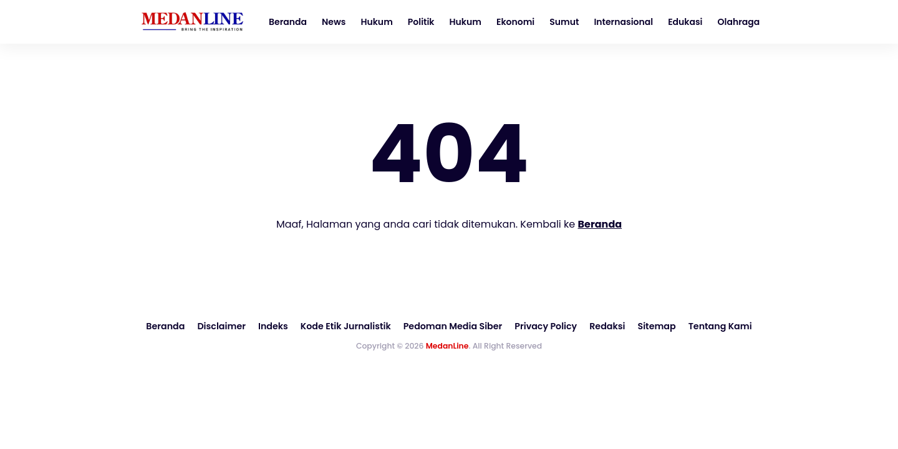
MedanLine (447, 345)
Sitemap (653, 326)
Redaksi (604, 326)
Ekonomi (515, 22)
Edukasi (685, 22)
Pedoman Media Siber (452, 326)
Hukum (376, 22)
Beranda (288, 22)
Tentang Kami (716, 326)
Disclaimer (224, 326)
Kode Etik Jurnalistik (347, 326)
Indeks (275, 326)
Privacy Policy (544, 326)
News (333, 22)
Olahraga (739, 22)
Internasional (623, 22)
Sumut (564, 22)
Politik (421, 22)
